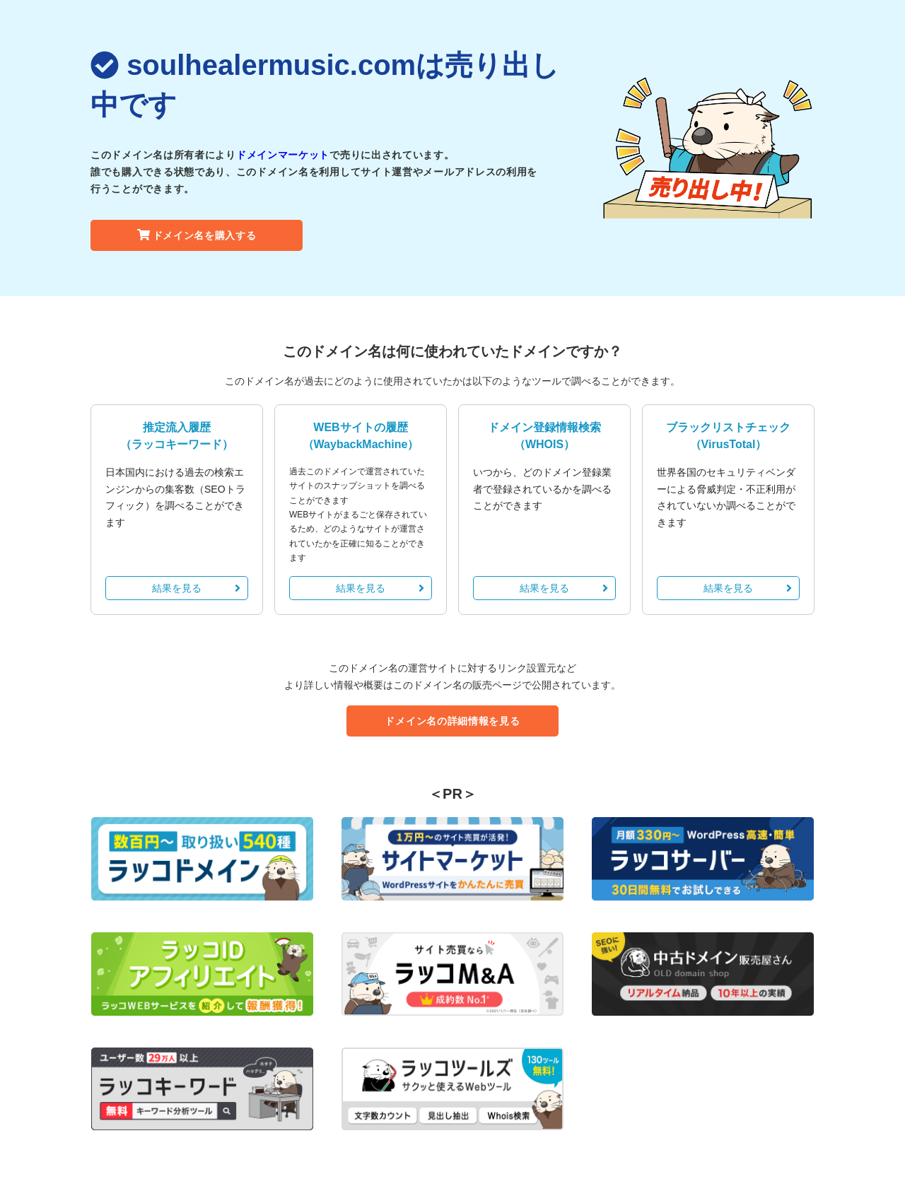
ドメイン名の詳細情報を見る (452, 721)
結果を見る (196, 588)
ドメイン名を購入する (197, 235)
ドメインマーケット (282, 154)
